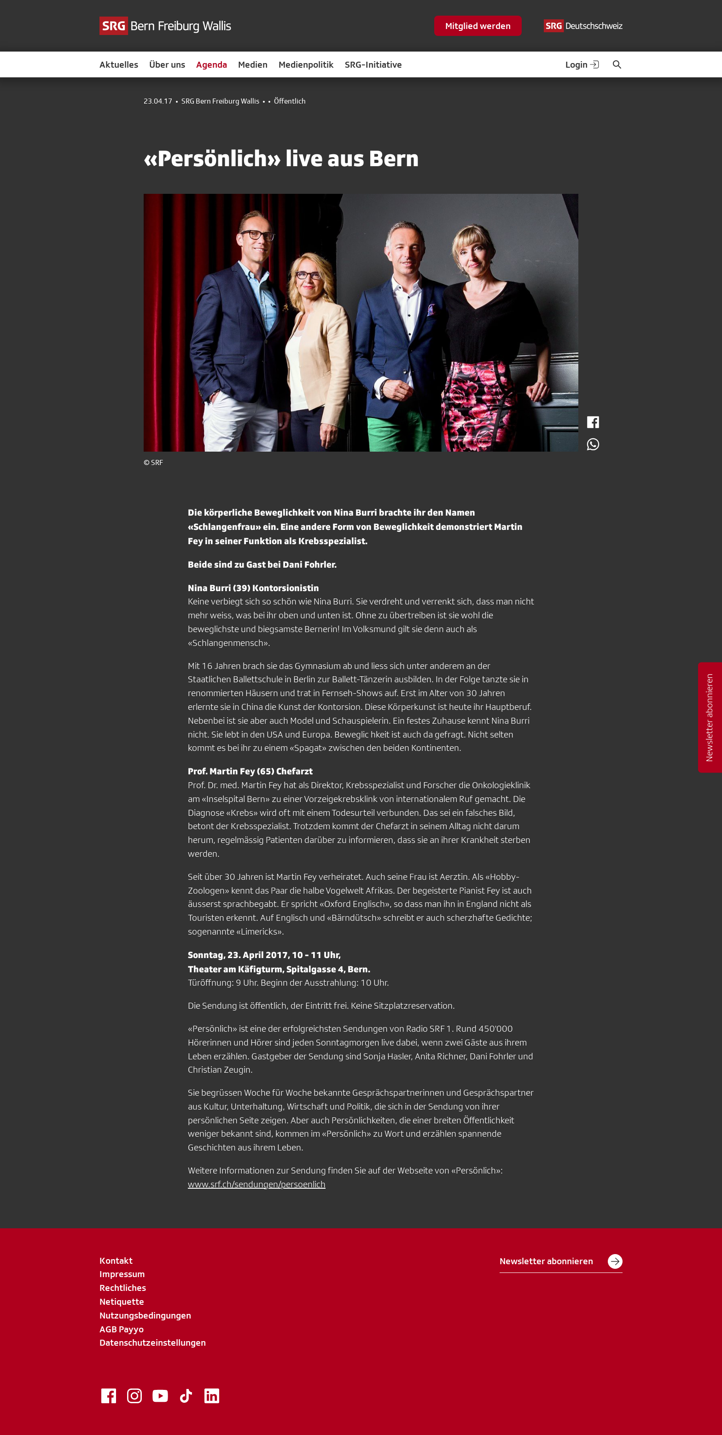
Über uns (167, 64)
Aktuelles (118, 64)
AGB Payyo (121, 1329)
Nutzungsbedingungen (145, 1315)
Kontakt (116, 1260)
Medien (253, 64)
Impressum (122, 1274)
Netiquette (121, 1301)
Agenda (211, 64)
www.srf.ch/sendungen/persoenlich (257, 1184)
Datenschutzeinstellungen (152, 1342)
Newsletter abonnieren (561, 1261)
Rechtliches (122, 1288)
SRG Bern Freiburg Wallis (220, 101)
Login (582, 64)
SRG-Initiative (373, 64)
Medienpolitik (306, 64)
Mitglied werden (478, 26)
